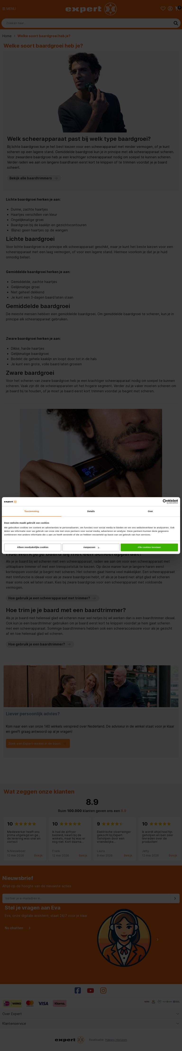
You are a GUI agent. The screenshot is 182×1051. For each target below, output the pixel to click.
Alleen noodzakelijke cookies (32, 547)
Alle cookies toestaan (149, 547)
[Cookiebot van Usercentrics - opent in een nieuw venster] (157, 501)
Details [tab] (91, 511)
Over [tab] (150, 511)
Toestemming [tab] (31, 511)
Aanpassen (91, 547)
